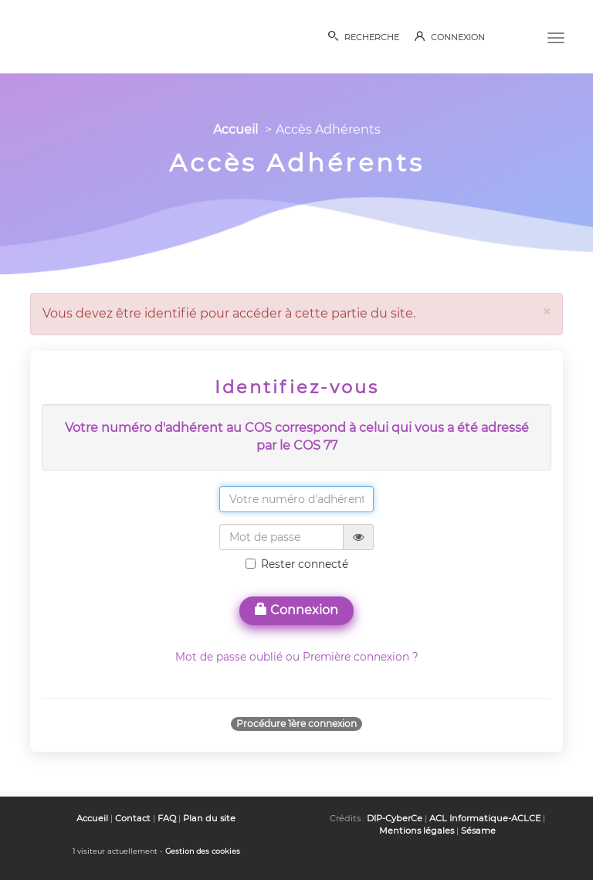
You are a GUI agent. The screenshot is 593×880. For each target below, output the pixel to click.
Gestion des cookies (202, 851)
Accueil (235, 129)
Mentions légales (416, 830)
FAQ (167, 818)
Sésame (478, 830)
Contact (133, 818)
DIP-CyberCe (394, 818)
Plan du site (209, 818)
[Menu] (556, 36)
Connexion (296, 610)
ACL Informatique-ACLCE (484, 818)
